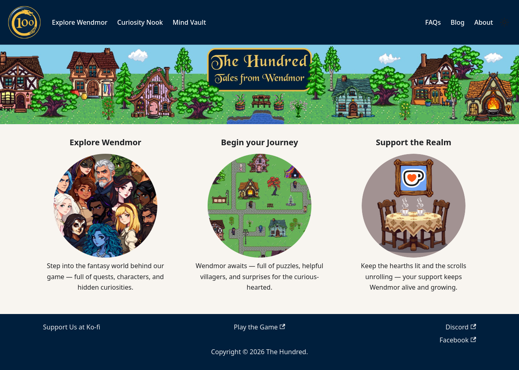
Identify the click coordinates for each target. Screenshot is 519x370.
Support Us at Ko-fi (71, 327)
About (483, 22)
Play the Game (259, 327)
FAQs (433, 22)
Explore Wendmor (79, 22)
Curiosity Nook (140, 22)
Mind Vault (189, 22)
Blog (457, 22)
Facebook (458, 340)
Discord (461, 327)
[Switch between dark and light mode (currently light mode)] (504, 22)
